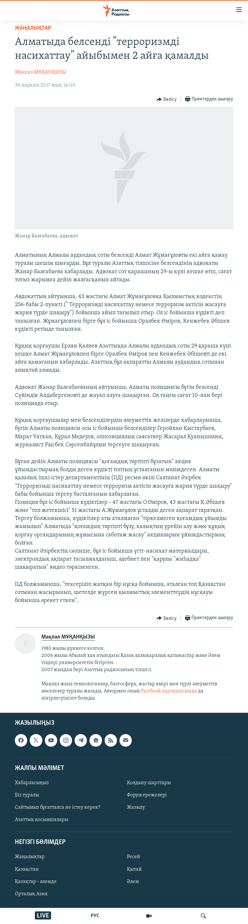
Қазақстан (27, 869)
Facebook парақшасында (169, 691)
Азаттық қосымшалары (41, 819)
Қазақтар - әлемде (36, 881)
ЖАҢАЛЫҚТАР (33, 28)
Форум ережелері (147, 795)
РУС (95, 916)
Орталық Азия (31, 894)
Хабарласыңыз (32, 782)
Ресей (133, 856)
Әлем (133, 881)
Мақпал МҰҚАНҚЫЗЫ (40, 72)
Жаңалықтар (30, 856)
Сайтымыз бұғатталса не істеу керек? (57, 807)
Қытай (134, 869)
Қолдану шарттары (149, 782)
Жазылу (136, 807)
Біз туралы (27, 795)
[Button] (167, 99)
